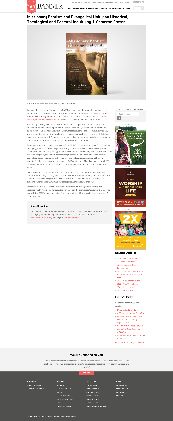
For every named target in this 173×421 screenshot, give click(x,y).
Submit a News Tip (93, 388)
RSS (139, 2)
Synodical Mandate (63, 396)
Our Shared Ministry (116, 8)
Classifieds (100, 2)
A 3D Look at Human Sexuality (130, 313)
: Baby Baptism (126, 290)
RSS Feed (119, 396)
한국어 (121, 2)
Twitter (137, 2)
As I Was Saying (94, 8)
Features (75, 8)
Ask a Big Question (93, 392)
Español (127, 2)
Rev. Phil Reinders (68, 104)
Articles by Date (122, 392)
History (59, 392)
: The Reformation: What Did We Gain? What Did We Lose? (130, 275)
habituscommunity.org (41, 218)
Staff (58, 403)
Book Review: (130, 329)
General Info (61, 385)
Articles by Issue (122, 385)
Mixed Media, (53, 104)
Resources (87, 2)
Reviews (104, 8)
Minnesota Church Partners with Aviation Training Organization (129, 320)
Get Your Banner (77, 2)
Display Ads (109, 2)
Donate (94, 2)
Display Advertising (34, 385)
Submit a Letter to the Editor (96, 406)
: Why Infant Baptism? (129, 281)
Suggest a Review (92, 396)
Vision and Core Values (65, 399)
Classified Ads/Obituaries (36, 388)
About (116, 2)
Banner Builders (122, 388)
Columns (83, 8)
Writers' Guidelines (64, 406)
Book (59, 104)
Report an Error (92, 403)
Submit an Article (92, 399)
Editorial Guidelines (64, 388)
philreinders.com (71, 218)
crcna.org (143, 2)
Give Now (86, 373)
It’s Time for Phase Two (127, 310)
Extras (127, 8)
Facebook (134, 2)
